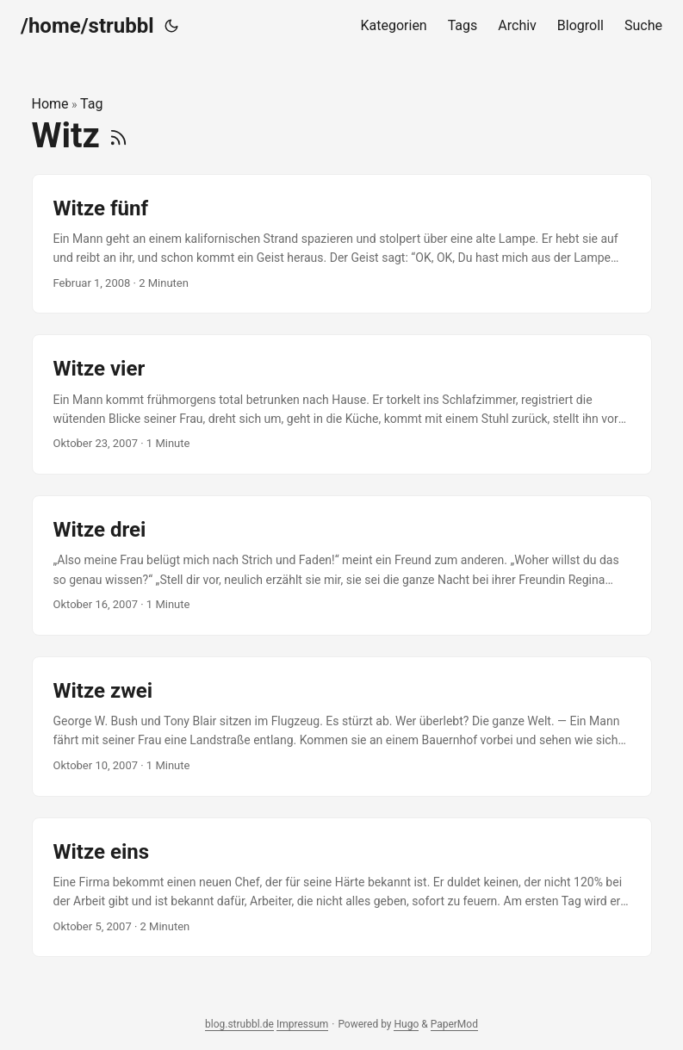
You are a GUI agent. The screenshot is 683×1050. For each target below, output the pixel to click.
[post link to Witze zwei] (342, 726)
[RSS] (118, 135)
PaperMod (454, 1024)
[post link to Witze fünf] (342, 244)
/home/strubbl (87, 26)
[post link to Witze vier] (342, 404)
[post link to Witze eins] (342, 887)
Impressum (302, 1024)
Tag (91, 104)
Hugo (406, 1024)
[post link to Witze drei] (342, 565)
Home (50, 104)
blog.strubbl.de (239, 1024)
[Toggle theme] (171, 26)
